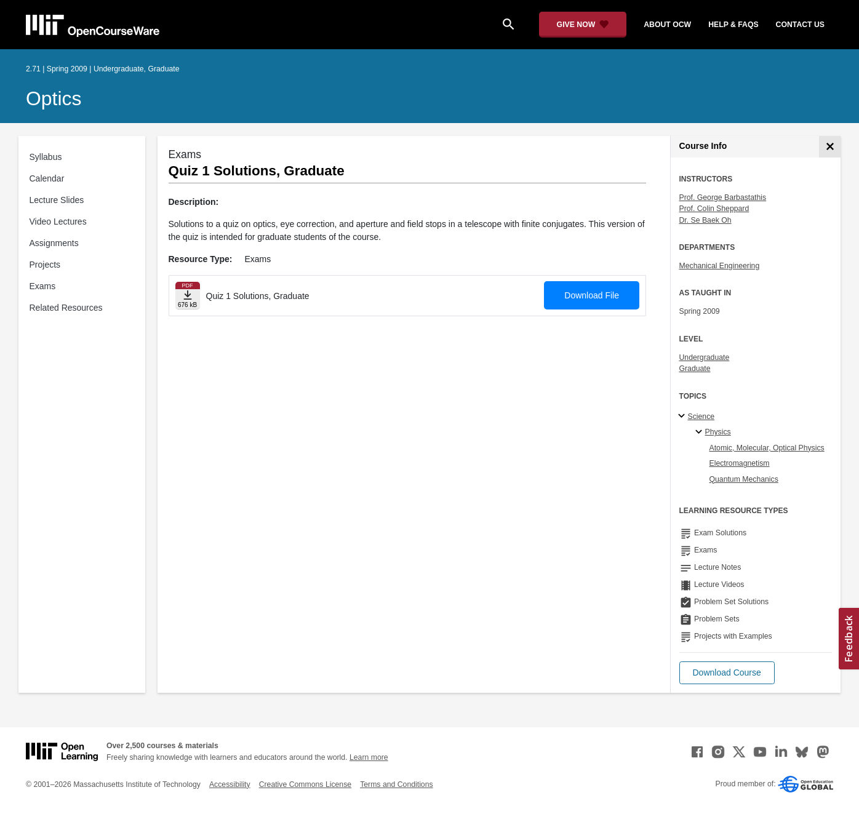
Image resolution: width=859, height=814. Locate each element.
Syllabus (46, 157)
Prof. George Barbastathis (723, 197)
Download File (591, 295)
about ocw (667, 24)
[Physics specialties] (700, 433)
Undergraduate (704, 357)
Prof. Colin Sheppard (714, 208)
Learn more (369, 757)
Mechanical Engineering (719, 265)
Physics (718, 432)
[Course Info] (830, 147)
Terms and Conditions (396, 784)
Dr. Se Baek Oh (705, 220)
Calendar (47, 178)
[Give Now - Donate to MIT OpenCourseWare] (583, 25)
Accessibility (229, 784)
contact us (800, 24)
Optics (53, 98)
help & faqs (733, 24)
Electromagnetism (739, 463)
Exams (43, 286)
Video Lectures (58, 221)
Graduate (695, 368)
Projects (45, 264)
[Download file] (187, 295)
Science (701, 416)
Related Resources (66, 308)
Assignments (54, 243)
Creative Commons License (305, 784)
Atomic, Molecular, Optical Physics (767, 448)
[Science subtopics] (683, 417)
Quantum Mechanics (743, 479)
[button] (727, 672)
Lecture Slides (57, 200)
